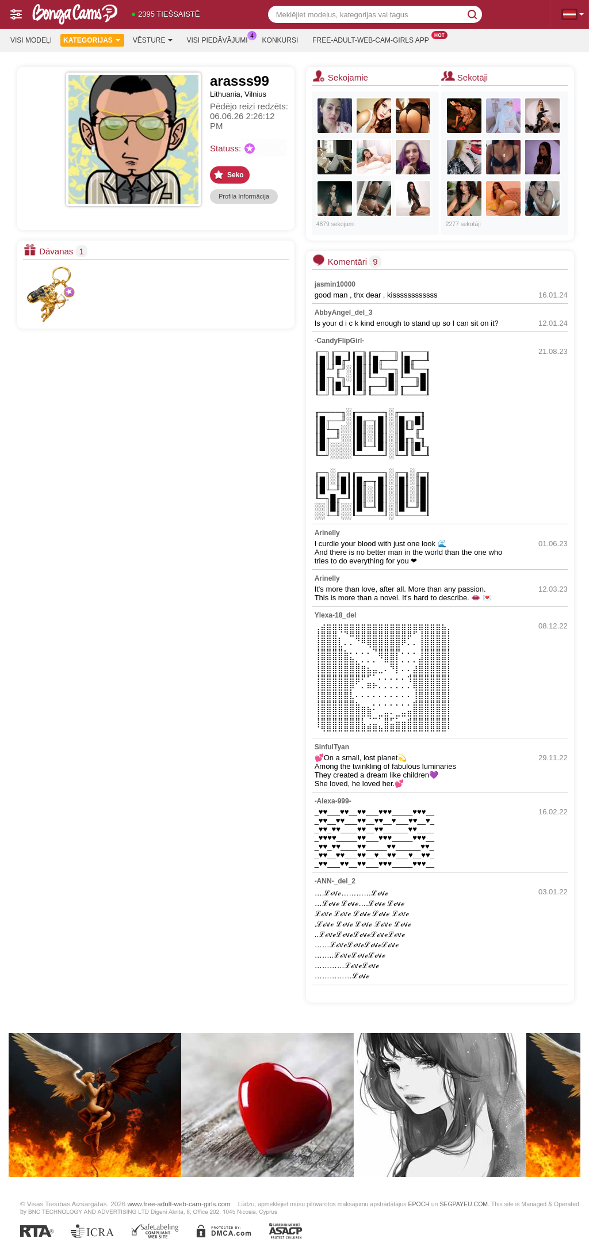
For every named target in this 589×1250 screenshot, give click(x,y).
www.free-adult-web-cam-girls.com (178, 1203)
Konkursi (280, 40)
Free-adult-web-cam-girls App (373, 39)
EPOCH (418, 1204)
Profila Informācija (244, 196)
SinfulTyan (332, 747)
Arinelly (327, 533)
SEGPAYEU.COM (463, 1204)
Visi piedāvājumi (220, 39)
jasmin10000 (335, 284)
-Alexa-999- (333, 801)
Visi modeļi (31, 40)
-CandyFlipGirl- (340, 341)
